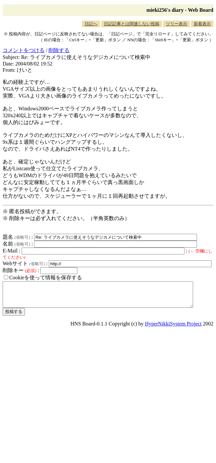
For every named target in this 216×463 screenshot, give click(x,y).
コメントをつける (24, 50)
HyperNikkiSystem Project (173, 328)
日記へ (91, 23)
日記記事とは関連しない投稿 (131, 23)
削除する (59, 50)
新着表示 (202, 23)
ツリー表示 (176, 23)
